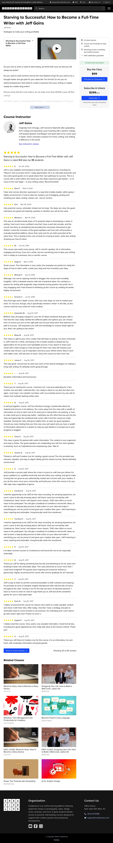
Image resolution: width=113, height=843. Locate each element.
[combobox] (69, 8)
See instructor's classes (29, 143)
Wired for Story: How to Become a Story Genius (21, 687)
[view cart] (83, 2)
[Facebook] (36, 826)
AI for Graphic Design (51, 781)
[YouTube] (30, 826)
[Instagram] (41, 826)
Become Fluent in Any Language (56, 717)
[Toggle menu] (109, 8)
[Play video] (57, 48)
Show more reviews (16, 650)
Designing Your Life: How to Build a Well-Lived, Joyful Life (57, 687)
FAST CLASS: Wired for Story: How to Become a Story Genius (20, 750)
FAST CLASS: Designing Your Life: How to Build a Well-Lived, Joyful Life (59, 750)
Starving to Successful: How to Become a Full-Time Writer (18, 43)
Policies (56, 840)
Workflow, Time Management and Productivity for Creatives (18, 719)
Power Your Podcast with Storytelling (19, 781)
